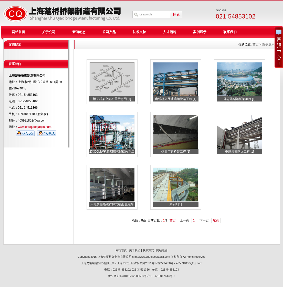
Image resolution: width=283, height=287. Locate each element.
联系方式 (148, 250)
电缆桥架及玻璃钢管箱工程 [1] (175, 99)
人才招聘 (169, 32)
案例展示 (199, 32)
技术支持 (139, 32)
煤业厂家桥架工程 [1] (175, 151)
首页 (173, 220)
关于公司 (48, 32)
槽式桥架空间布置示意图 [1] (112, 99)
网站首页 (18, 32)
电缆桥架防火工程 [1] (239, 151)
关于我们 (134, 250)
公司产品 (109, 32)
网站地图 (161, 250)
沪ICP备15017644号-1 (161, 275)
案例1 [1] (176, 204)
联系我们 (230, 32)
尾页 (216, 220)
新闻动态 (79, 32)
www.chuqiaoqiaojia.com (34, 127)
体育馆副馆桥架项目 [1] (240, 99)
